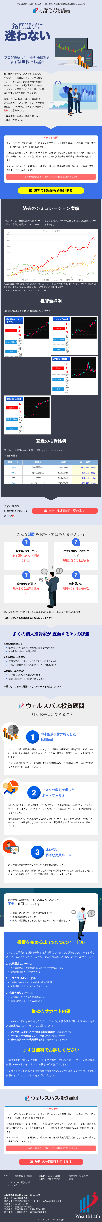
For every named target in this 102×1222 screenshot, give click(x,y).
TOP (6, 1176)
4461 (13, 473)
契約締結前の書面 (23, 1176)
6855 (13, 467)
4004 (13, 483)
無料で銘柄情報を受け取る (53, 190)
